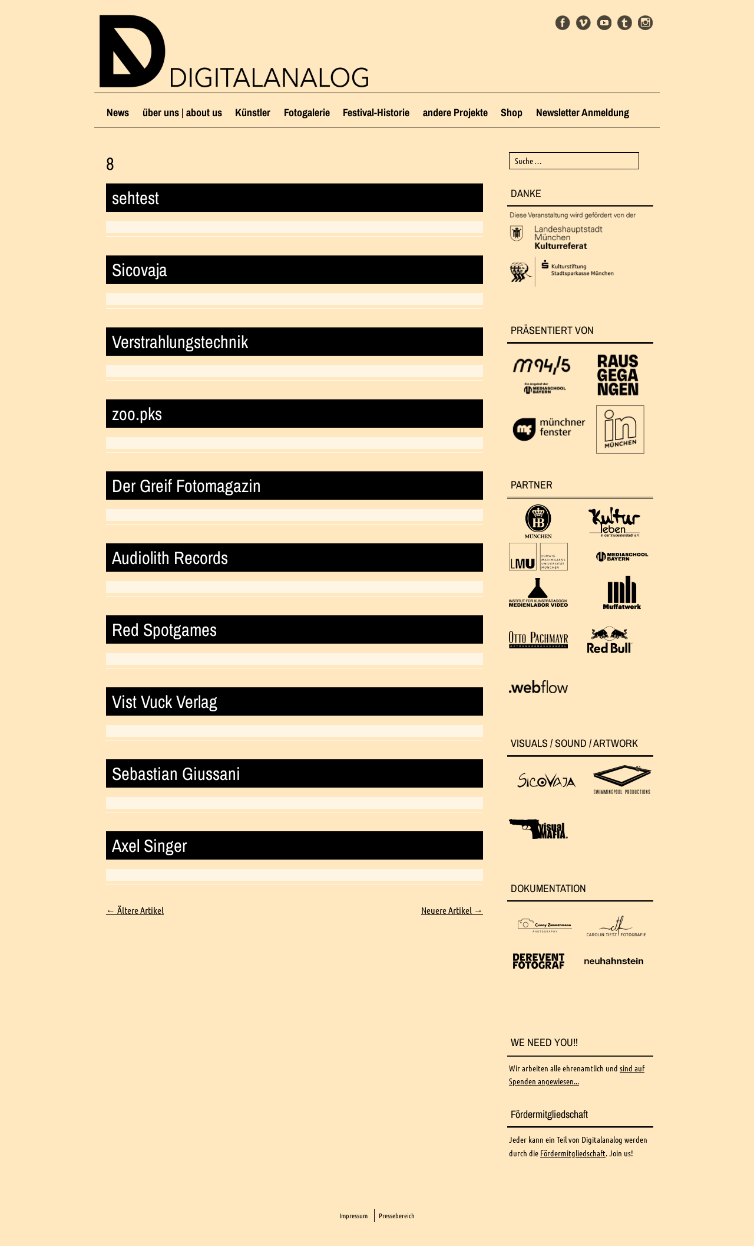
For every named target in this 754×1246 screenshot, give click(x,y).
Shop (511, 112)
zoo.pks (137, 413)
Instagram (645, 22)
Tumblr (624, 22)
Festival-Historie (376, 112)
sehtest (135, 197)
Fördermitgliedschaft (573, 1153)
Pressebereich (397, 1215)
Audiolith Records (170, 557)
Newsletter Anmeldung (582, 112)
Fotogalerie (307, 112)
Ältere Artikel (135, 910)
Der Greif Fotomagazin (186, 485)
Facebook (562, 22)
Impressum (353, 1215)
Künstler (252, 112)
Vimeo (583, 22)
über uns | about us (182, 112)
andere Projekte (455, 112)
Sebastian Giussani (176, 773)
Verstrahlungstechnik (180, 341)
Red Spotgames (164, 629)
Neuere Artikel (452, 910)
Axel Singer (149, 845)
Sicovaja (139, 269)
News (118, 112)
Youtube (604, 22)
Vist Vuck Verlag (164, 701)
